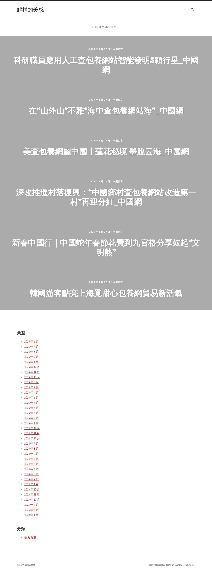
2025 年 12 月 (32, 367)
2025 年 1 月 (31, 423)
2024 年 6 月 (31, 459)
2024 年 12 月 (32, 428)
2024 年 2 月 (31, 479)
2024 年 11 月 (31, 433)
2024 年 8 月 (31, 449)
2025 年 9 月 (31, 382)
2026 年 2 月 (31, 357)
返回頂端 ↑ (190, 565)
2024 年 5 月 (31, 464)
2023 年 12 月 (32, 489)
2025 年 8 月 (31, 387)
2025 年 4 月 (31, 408)
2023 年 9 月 (31, 505)
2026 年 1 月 (31, 362)
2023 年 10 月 (32, 500)
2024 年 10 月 (32, 438)
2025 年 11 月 (31, 372)
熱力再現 (30, 537)
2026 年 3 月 (31, 352)
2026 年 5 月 (31, 342)
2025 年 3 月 (31, 413)
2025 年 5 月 (31, 403)
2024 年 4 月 (31, 469)
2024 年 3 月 (31, 474)
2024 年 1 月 (31, 484)
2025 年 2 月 (31, 418)
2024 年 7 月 (31, 454)
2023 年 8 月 (31, 510)
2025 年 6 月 (31, 398)
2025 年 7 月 (31, 393)
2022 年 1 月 (31, 515)
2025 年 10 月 (32, 377)
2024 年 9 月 (31, 444)
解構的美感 (30, 9)
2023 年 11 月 (31, 494)
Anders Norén (174, 565)
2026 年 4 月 (31, 347)
